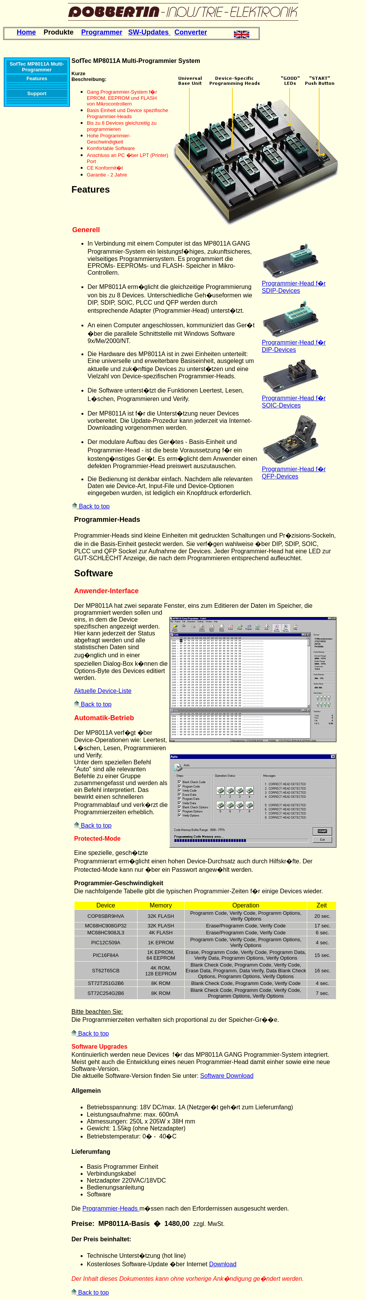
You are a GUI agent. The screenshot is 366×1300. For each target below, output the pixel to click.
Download (222, 1264)
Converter (190, 32)
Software (93, 573)
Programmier (279, 283)
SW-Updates (149, 32)
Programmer (102, 32)
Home (26, 32)
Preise (81, 1223)
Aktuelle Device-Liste (102, 691)
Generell (86, 230)
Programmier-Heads (107, 519)
